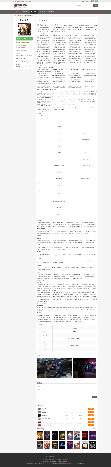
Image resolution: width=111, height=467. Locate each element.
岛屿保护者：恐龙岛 (46, 418)
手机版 (82, 1)
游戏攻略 (42, 11)
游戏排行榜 (51, 11)
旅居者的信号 (45, 412)
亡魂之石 (44, 408)
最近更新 (59, 459)
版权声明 (54, 459)
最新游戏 (87, 1)
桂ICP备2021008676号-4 (60, 456)
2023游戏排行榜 (64, 459)
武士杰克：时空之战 (46, 425)
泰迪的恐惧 (44, 415)
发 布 (95, 396)
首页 (17, 11)
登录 (93, 1)
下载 (91, 408)
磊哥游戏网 (54, 461)
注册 (97, 1)
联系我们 (49, 459)
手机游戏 (26, 11)
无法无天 (44, 421)
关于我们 (45, 459)
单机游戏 (34, 11)
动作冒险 (26, 15)
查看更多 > (95, 428)
